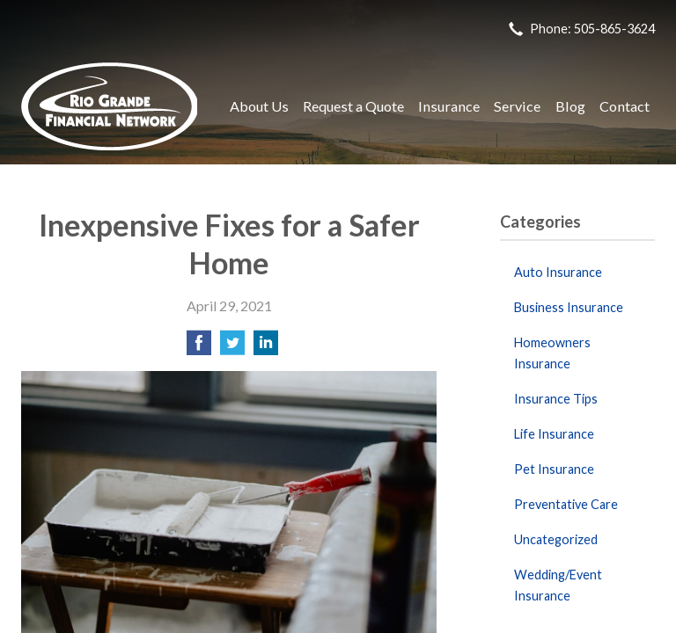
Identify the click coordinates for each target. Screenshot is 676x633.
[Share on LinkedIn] (266, 347)
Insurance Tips (556, 398)
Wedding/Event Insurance (558, 585)
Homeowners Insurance (552, 353)
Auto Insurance (558, 272)
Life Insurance (554, 433)
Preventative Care (566, 504)
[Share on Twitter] (232, 347)
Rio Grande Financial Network (109, 106)
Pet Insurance (554, 469)
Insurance (449, 106)
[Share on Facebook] (199, 347)
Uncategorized (556, 539)
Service (517, 106)
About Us (259, 106)
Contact (624, 106)
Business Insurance (568, 307)
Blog (570, 106)
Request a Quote (353, 106)
